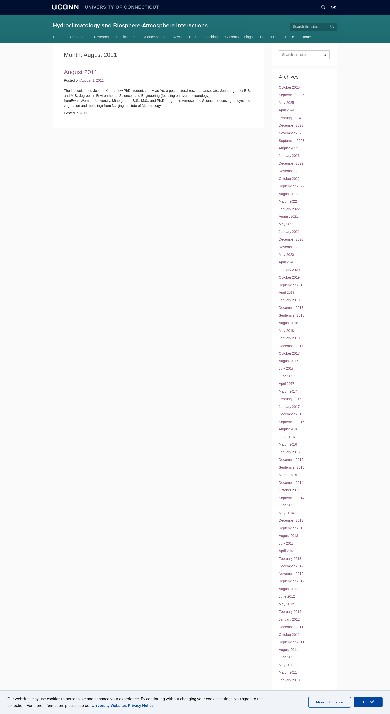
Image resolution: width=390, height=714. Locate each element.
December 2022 (291, 163)
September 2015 (292, 467)
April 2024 (286, 110)
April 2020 (286, 262)
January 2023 (289, 156)
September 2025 (292, 95)
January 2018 (289, 338)
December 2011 (291, 627)
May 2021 (286, 224)
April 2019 (286, 292)
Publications (125, 37)
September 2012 (292, 581)
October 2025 (289, 87)
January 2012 (289, 619)
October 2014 (289, 490)
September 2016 (292, 422)
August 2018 (288, 323)
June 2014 (287, 505)
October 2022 (289, 179)
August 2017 (288, 361)
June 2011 (287, 657)
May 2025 (286, 103)
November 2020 (291, 247)
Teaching (211, 37)
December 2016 (291, 414)
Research (101, 37)
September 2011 (292, 642)
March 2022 (288, 201)
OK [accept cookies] (368, 702)
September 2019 (292, 285)
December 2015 (291, 460)
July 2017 (286, 368)
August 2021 (288, 216)
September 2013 (292, 528)
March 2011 (288, 672)
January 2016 (289, 452)
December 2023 (291, 125)
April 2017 (286, 384)
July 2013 (286, 543)
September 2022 (292, 186)
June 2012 (287, 596)
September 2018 (292, 315)
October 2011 (289, 635)
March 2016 (288, 444)
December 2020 (291, 239)
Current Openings (239, 37)
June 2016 (287, 437)
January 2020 (289, 270)
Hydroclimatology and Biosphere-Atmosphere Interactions (130, 25)
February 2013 (290, 559)
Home (57, 37)
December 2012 (291, 566)
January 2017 (289, 407)
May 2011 (286, 665)
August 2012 (288, 589)
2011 (83, 113)
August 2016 (288, 429)
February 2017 (290, 399)
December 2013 (291, 520)
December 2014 (291, 483)
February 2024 (290, 118)
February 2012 (290, 612)
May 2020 (286, 255)
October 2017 (289, 353)
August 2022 (288, 194)
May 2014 (286, 513)
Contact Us (268, 37)
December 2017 (291, 346)
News (177, 37)
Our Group (78, 37)
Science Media (154, 37)
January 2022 (289, 209)
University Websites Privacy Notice (123, 705)
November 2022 (291, 171)
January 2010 (289, 680)
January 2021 (289, 232)
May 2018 (286, 331)
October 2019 (289, 277)
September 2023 (292, 141)
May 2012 (286, 604)
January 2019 (289, 300)
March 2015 (288, 475)
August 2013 (288, 536)
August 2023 (288, 148)
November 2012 (291, 574)
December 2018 (291, 308)
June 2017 (287, 376)
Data (192, 37)
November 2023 (291, 133)
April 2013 (286, 551)
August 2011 (81, 72)
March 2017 (288, 391)
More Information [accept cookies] (329, 702)
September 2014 (292, 498)
